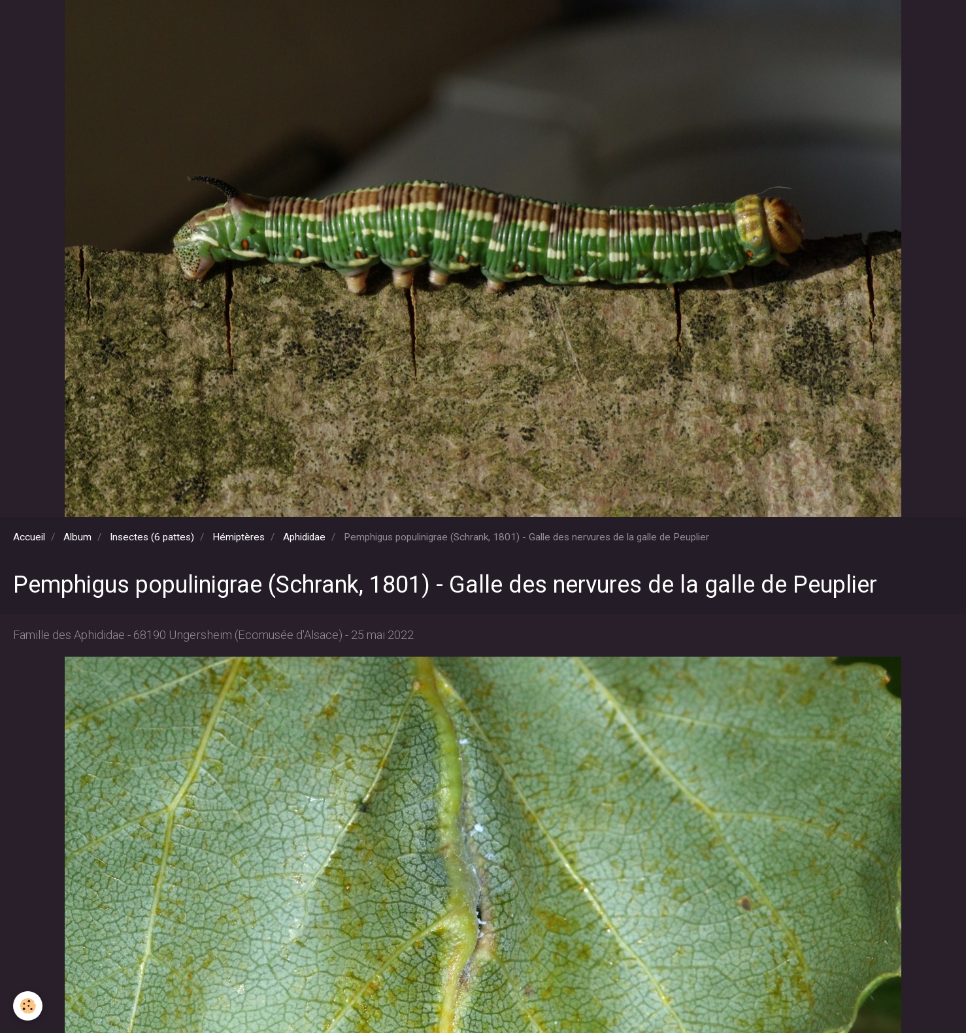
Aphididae (304, 537)
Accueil (29, 537)
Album (77, 537)
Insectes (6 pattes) (152, 537)
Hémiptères (238, 537)
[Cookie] (27, 1006)
